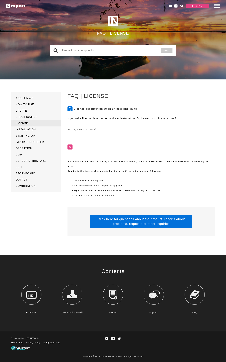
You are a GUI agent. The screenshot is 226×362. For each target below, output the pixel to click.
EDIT (19, 167)
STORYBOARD (25, 173)
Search (166, 50)
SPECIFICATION (27, 117)
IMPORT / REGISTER (30, 142)
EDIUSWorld (33, 338)
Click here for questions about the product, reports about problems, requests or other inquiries (141, 221)
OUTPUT (21, 179)
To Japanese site (51, 343)
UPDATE (21, 110)
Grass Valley (17, 338)
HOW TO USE (25, 104)
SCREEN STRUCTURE (31, 161)
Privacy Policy (33, 343)
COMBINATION (26, 186)
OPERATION (24, 148)
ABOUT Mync (24, 98)
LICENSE (22, 123)
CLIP (19, 154)
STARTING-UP (25, 135)
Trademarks (17, 343)
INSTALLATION (26, 129)
